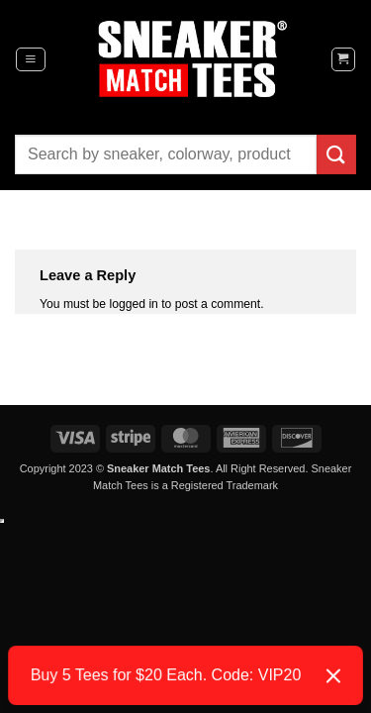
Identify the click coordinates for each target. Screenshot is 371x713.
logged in (134, 304)
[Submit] (336, 154)
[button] (31, 59)
